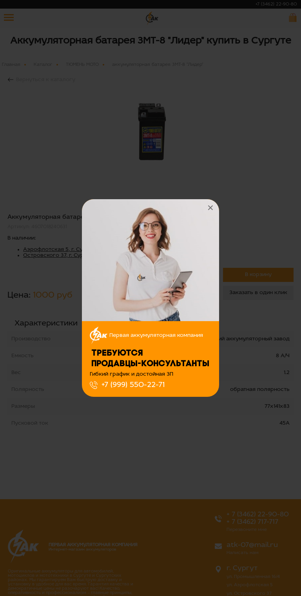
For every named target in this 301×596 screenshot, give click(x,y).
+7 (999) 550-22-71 (133, 385)
